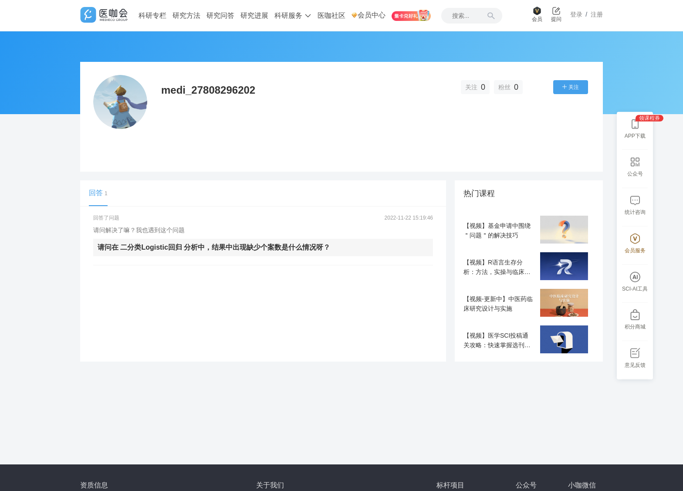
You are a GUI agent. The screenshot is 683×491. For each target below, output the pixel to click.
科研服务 (292, 15)
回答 (98, 192)
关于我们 (270, 485)
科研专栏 (152, 15)
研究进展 (254, 15)
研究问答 (220, 15)
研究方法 (186, 15)
